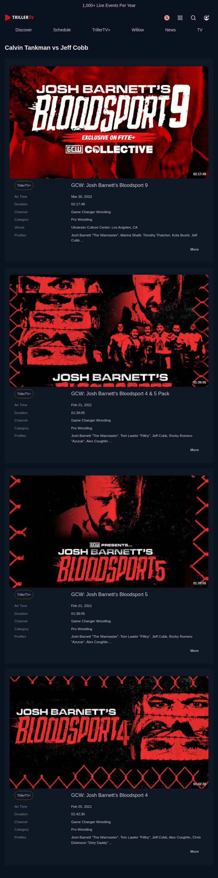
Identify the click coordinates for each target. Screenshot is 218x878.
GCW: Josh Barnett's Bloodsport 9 (109, 185)
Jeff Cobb (159, 435)
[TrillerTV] (19, 17)
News (170, 29)
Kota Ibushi (180, 235)
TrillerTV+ (101, 29)
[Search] (193, 17)
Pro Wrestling (81, 219)
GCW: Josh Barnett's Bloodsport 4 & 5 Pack (120, 393)
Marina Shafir (130, 235)
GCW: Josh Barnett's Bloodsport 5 (109, 594)
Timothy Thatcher (156, 235)
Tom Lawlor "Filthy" (135, 435)
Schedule (62, 29)
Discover (24, 29)
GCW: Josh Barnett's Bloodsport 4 (109, 795)
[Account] (206, 17)
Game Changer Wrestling (91, 212)
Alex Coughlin (97, 441)
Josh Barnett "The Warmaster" (94, 235)
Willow (138, 29)
